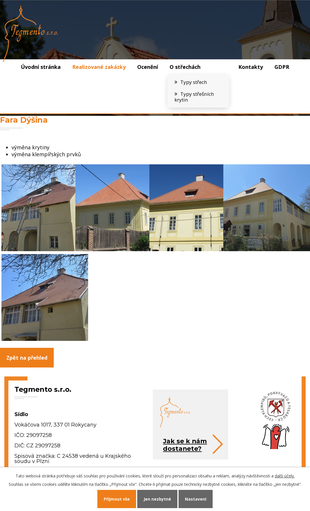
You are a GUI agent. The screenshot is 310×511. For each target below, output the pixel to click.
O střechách (185, 66)
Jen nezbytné (157, 499)
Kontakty (250, 66)
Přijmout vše (117, 499)
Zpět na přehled (26, 357)
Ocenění (147, 66)
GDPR (281, 66)
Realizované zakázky (99, 66)
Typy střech (193, 82)
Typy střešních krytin (194, 97)
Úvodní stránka (41, 66)
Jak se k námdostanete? (185, 444)
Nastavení (195, 499)
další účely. (285, 476)
